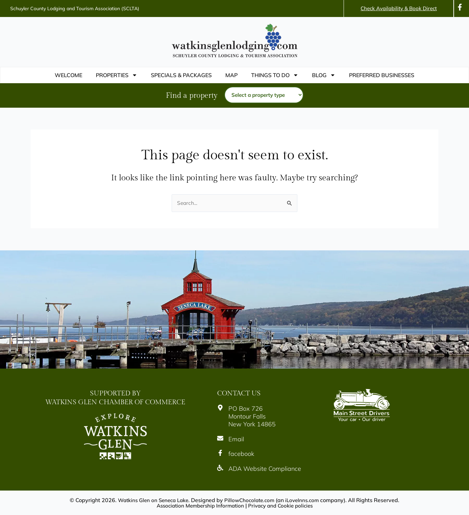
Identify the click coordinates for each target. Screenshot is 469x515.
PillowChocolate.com (250, 500)
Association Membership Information (198, 505)
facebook (241, 454)
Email (236, 439)
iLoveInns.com (306, 500)
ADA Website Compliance (264, 469)
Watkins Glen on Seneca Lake (150, 500)
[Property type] (264, 95)
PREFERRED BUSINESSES (381, 75)
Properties (116, 75)
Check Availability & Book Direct (399, 8)
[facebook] (220, 453)
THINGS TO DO (274, 75)
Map (231, 75)
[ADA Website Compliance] (220, 468)
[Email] (220, 438)
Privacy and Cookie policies (283, 505)
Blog (323, 75)
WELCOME (68, 75)
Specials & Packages (181, 75)
